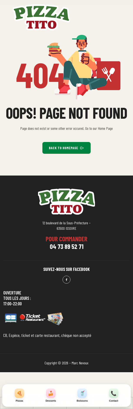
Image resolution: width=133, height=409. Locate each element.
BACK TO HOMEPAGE (66, 148)
